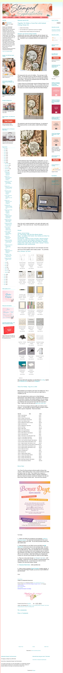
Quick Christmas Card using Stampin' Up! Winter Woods (8, 228)
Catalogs (16, 17)
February (6, 270)
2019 (5, 160)
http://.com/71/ (38, 582)
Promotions (23, 17)
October (6, 167)
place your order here (41, 403)
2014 (5, 279)
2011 (5, 284)
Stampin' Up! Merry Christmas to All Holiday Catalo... (8, 224)
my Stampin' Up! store (24, 251)
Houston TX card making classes (34, 605)
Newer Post (21, 646)
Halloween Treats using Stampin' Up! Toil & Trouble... (8, 192)
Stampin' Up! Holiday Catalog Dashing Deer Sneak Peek (8, 216)
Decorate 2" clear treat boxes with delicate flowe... (8, 255)
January (6, 272)
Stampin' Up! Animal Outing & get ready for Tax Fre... (8, 246)
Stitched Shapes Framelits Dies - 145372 (22, 328)
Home (5, 17)
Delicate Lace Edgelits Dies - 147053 (31, 328)
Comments (55, 40)
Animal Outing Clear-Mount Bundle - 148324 (22, 281)
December (7, 163)
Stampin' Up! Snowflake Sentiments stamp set (7, 173)
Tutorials (28, 17)
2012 (5, 282)
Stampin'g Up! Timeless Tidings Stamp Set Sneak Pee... (8, 207)
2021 (5, 157)
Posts (54, 37)
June (6, 263)
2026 (5, 148)
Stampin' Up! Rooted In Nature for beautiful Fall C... (8, 188)
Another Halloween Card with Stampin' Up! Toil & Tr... (8, 197)
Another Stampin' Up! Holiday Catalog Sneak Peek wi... (8, 233)
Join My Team (44, 17)
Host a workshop (20, 587)
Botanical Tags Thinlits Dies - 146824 (40, 328)
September (7, 168)
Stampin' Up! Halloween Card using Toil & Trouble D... (8, 202)
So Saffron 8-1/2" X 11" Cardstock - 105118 (40, 296)
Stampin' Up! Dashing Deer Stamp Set (8, 237)
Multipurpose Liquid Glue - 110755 (22, 371)
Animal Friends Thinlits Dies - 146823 (40, 264)
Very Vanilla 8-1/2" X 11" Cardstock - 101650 (22, 311)
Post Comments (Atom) (36, 650)
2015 (5, 277)
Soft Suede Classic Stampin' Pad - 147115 (40, 281)
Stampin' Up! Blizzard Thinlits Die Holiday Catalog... (8, 178)
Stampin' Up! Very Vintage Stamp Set (8, 259)
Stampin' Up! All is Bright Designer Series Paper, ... (8, 220)
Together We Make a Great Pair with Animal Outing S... (8, 242)
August (6, 170)
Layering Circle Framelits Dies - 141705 (40, 311)
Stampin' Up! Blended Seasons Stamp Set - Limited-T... (8, 251)
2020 (5, 158)
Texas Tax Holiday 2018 (29, 606)
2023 (5, 153)
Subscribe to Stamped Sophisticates (39, 659)
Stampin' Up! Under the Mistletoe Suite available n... (8, 183)
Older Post (46, 646)
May (6, 265)
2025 (5, 150)
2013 (5, 281)
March (6, 268)
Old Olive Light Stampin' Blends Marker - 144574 (22, 296)
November (7, 165)
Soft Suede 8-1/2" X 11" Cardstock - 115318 (31, 296)
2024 (5, 152)
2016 (5, 276)
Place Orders (10, 17)
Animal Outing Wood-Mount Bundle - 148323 (31, 281)
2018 (5, 162)
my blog (43, 379)
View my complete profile (7, 51)
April (6, 267)
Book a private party (36, 17)
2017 (5, 274)
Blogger (33, 670)
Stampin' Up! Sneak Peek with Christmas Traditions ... (8, 211)
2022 (5, 155)
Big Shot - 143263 (22, 342)
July (6, 262)
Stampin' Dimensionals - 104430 (31, 371)
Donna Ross (20, 579)
